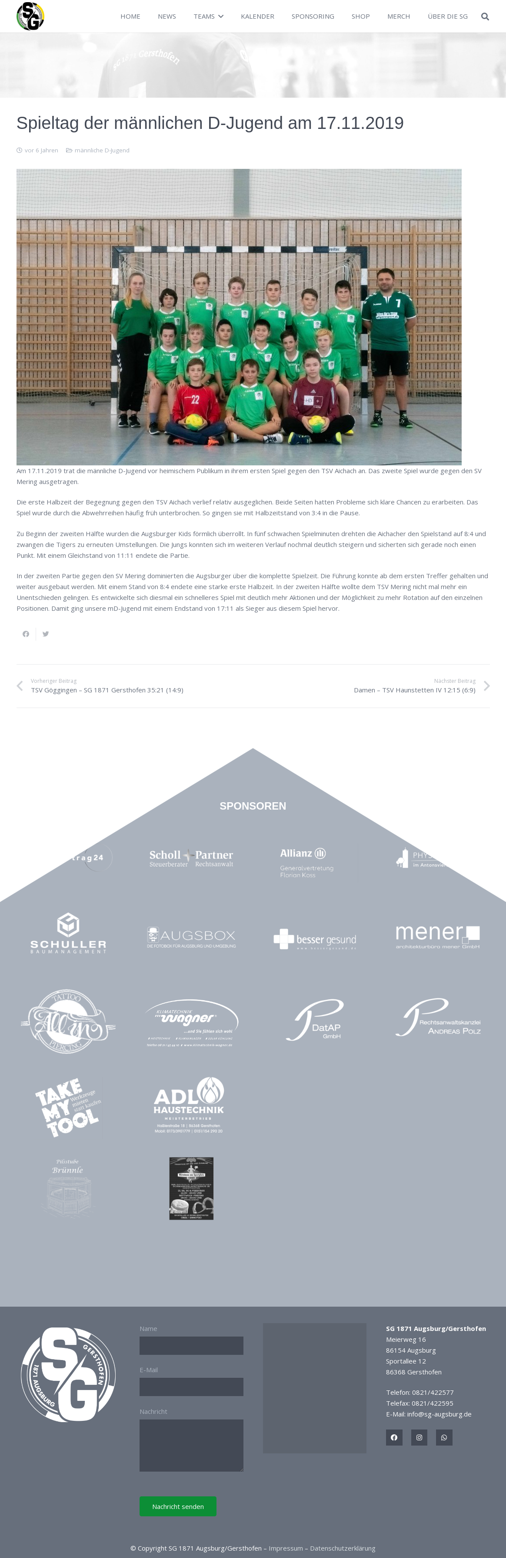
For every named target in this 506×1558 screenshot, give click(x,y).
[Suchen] (485, 16)
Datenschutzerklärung (343, 1548)
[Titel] (394, 1438)
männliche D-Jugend (102, 150)
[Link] (31, 16)
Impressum (286, 1548)
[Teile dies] (26, 634)
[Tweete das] (46, 634)
